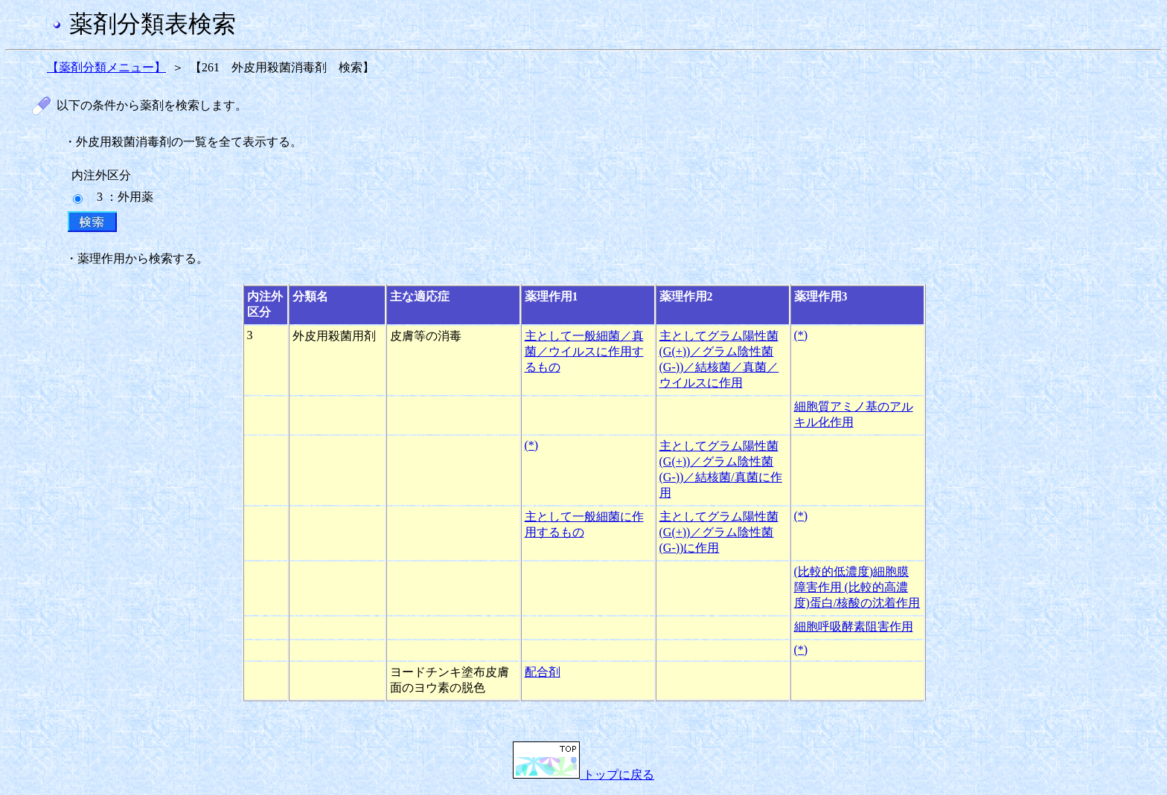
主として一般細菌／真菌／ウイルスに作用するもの (584, 351)
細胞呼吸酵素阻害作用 (853, 626)
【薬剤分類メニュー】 (106, 67)
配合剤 (542, 672)
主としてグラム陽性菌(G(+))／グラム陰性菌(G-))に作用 (718, 532)
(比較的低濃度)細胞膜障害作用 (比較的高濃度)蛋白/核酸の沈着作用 (857, 587)
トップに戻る (583, 774)
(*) (801, 335)
